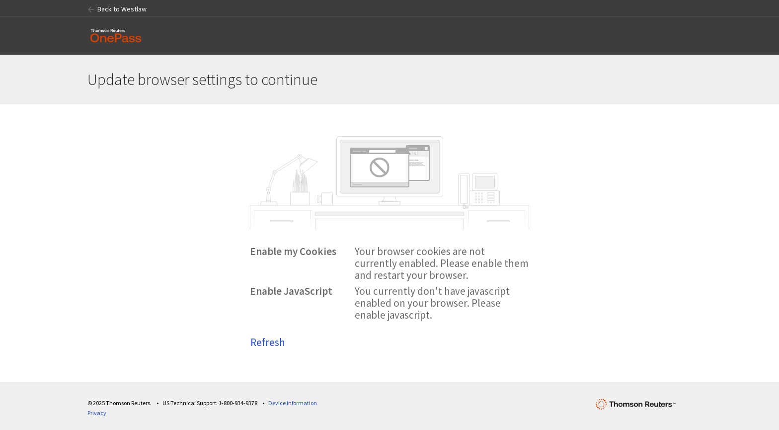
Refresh (267, 342)
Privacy (96, 413)
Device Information (292, 403)
